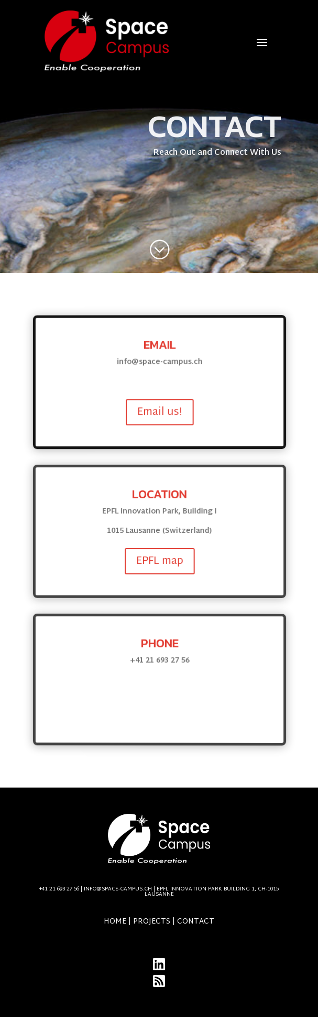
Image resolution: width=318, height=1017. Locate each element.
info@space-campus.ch (181, 891)
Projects (151, 921)
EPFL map (162, 561)
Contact (195, 921)
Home (115, 921)
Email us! (162, 412)
